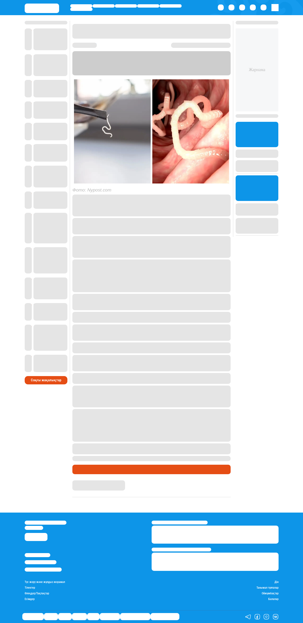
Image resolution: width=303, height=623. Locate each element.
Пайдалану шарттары (43, 570)
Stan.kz (212, 68)
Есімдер (30, 599)
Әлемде (148, 6)
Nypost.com (119, 73)
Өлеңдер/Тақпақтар (37, 593)
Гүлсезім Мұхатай (86, 482)
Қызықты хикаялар (92, 469)
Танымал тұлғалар (267, 587)
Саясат (126, 6)
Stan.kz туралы (37, 555)
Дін (277, 582)
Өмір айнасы (81, 6)
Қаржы (103, 6)
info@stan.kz (34, 528)
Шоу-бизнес (81, 9)
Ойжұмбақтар (270, 593)
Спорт (170, 6)
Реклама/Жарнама (40, 562)
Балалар (273, 599)
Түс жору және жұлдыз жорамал (45, 582)
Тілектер (30, 587)
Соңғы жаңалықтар (46, 380)
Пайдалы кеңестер (165, 616)
